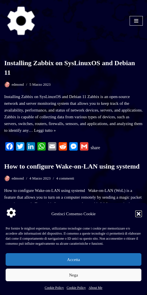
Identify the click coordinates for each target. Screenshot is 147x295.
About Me (95, 288)
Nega (73, 275)
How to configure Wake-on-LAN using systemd (71, 166)
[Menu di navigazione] (136, 21)
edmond (18, 84)
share (95, 147)
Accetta (73, 259)
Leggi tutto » (45, 130)
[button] (138, 214)
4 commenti (65, 178)
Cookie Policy (54, 288)
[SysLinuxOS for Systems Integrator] (21, 21)
